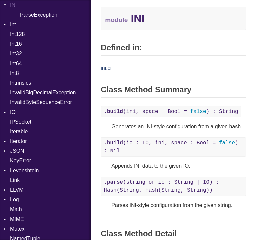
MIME (17, 219)
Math (16, 209)
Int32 (16, 53)
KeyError (20, 160)
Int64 (16, 63)
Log (14, 199)
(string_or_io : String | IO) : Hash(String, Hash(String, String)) (161, 186)
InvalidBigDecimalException (43, 92)
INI (13, 5)
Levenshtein (24, 170)
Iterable (19, 131)
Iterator (18, 141)
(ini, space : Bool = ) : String (171, 112)
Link (15, 180)
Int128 (17, 34)
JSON (17, 151)
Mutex (17, 229)
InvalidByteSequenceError (41, 102)
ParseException (38, 15)
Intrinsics (20, 83)
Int (13, 24)
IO (13, 112)
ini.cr (106, 68)
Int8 (14, 73)
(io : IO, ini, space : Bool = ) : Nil (171, 147)
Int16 (16, 44)
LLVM (17, 190)
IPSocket (20, 122)
